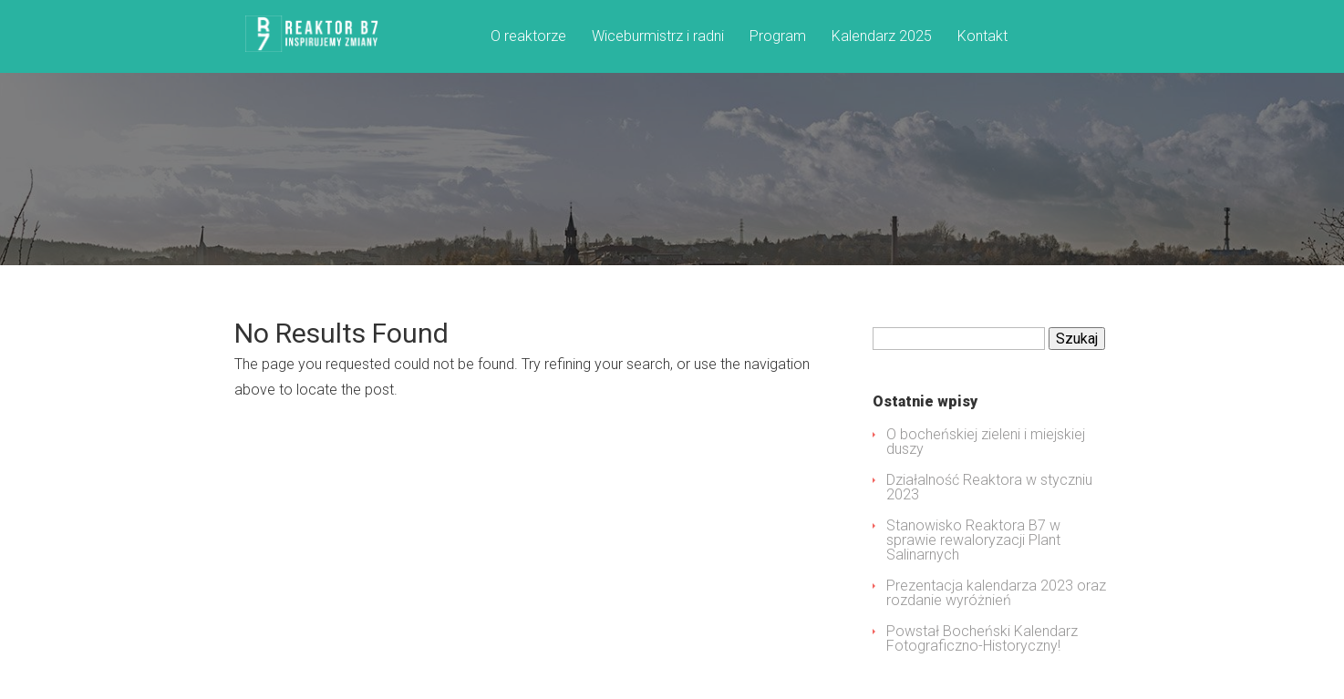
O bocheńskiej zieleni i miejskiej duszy (985, 441)
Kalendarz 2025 (882, 37)
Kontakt (982, 37)
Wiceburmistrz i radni (658, 37)
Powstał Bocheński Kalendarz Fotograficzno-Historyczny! (982, 638)
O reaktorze (528, 37)
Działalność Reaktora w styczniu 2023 (989, 487)
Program (778, 37)
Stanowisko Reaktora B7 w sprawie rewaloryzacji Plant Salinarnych (973, 540)
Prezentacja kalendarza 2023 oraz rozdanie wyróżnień (996, 593)
